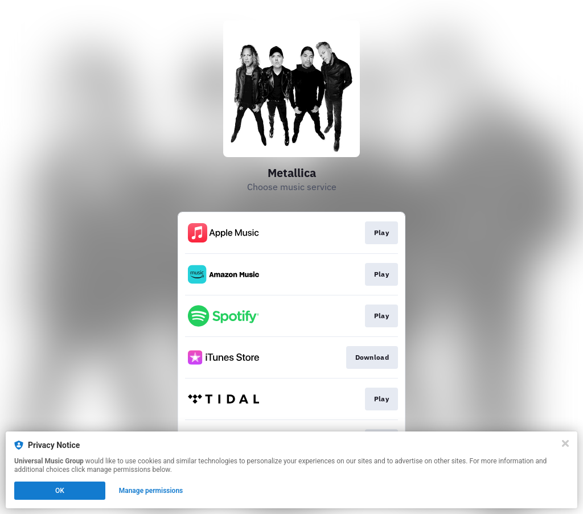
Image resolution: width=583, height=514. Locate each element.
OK (59, 491)
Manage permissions (151, 491)
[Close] (565, 443)
